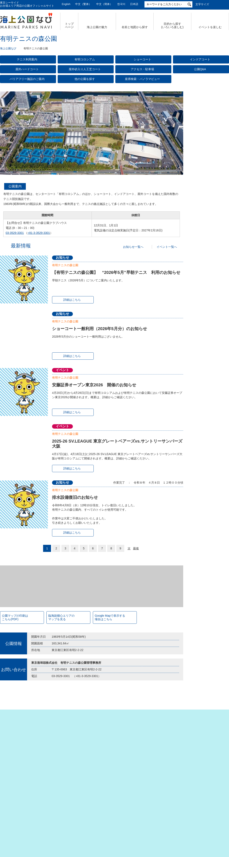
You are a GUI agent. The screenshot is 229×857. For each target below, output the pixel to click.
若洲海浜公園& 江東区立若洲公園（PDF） (206, 409)
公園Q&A (200, 69)
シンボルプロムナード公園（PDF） (206, 440)
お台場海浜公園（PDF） (204, 432)
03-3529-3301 (15, 233)
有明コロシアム (85, 59)
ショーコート (142, 59)
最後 (136, 548)
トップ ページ (69, 25)
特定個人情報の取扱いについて (131, 818)
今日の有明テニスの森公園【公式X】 (207, 180)
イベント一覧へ (167, 246)
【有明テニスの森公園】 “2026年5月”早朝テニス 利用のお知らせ (116, 272)
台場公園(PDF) (199, 454)
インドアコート (200, 59)
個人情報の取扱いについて (83, 818)
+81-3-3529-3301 (38, 233)
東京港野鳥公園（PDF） (204, 473)
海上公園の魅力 (97, 27)
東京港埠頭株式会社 (88, 832)
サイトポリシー (172, 818)
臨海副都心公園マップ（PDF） (203, 359)
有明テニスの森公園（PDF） (207, 395)
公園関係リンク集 (203, 818)
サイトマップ (47, 818)
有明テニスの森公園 (65, 265)
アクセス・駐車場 (142, 69)
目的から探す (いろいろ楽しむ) (172, 25)
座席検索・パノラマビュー (142, 79)
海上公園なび (8, 48)
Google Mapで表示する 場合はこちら (110, 711)
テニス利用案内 (27, 59)
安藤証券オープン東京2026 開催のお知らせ (94, 385)
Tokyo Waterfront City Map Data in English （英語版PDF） (205, 370)
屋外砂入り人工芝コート (85, 69)
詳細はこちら (72, 299)
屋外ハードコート (27, 69)
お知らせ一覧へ (133, 246)
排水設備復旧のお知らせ (75, 497)
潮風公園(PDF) (199, 448)
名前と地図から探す (135, 27)
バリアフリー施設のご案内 (27, 79)
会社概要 (22, 818)
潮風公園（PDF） (201, 388)
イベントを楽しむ (210, 27)
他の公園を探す (85, 79)
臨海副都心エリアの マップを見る (61, 711)
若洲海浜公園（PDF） (203, 467)
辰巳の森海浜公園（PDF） (206, 401)
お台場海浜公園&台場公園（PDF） (205, 381)
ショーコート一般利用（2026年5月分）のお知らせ (99, 328)
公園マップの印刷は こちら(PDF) (15, 711)
